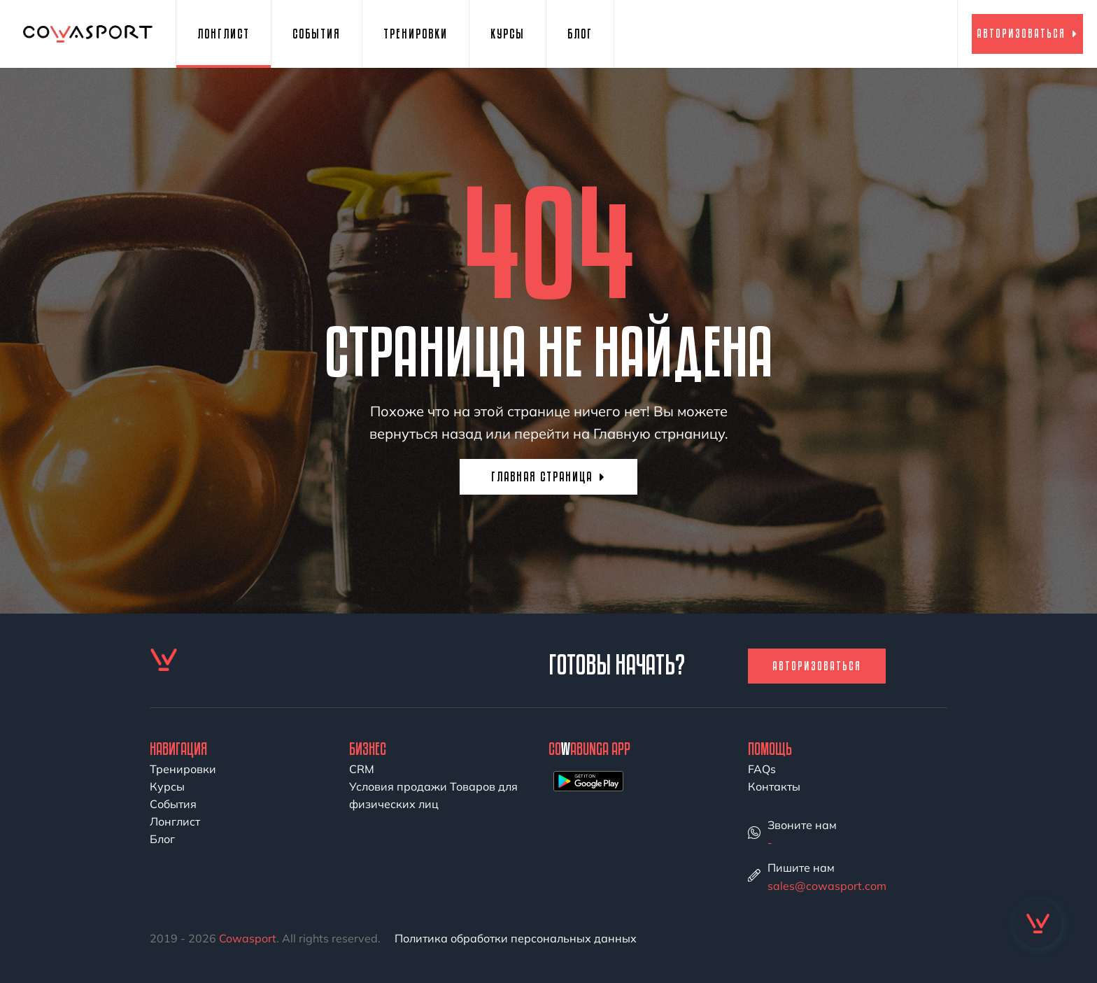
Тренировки (415, 33)
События (316, 33)
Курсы (507, 33)
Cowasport (247, 938)
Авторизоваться (1027, 33)
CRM (361, 769)
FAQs (762, 769)
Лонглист (223, 33)
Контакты (774, 786)
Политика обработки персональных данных (516, 938)
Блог (580, 33)
